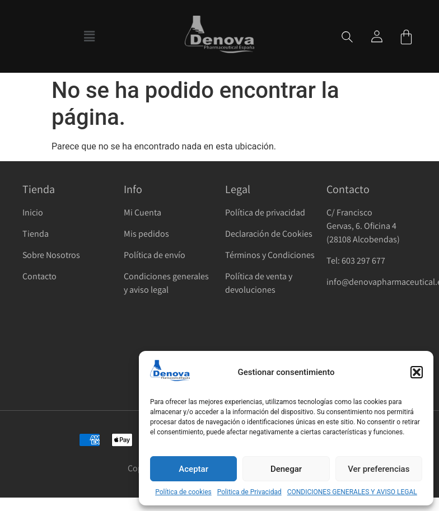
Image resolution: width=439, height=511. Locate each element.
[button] (416, 372)
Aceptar (193, 469)
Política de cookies (183, 492)
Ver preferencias (378, 469)
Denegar (286, 469)
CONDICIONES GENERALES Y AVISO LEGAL (352, 492)
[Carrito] (406, 36)
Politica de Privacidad (249, 492)
